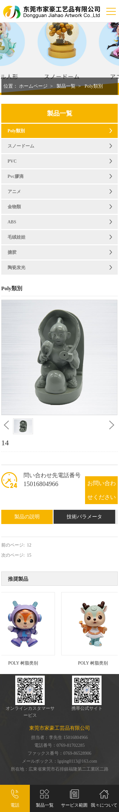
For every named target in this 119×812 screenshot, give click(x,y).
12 (29, 545)
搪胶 (12, 252)
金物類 (14, 206)
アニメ (14, 191)
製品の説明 (27, 516)
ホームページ (33, 86)
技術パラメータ (84, 516)
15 (29, 555)
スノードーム (21, 146)
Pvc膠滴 (15, 176)
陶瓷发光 (16, 267)
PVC (12, 161)
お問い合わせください (101, 490)
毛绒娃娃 (16, 237)
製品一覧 (66, 86)
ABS (12, 222)
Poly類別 (93, 86)
